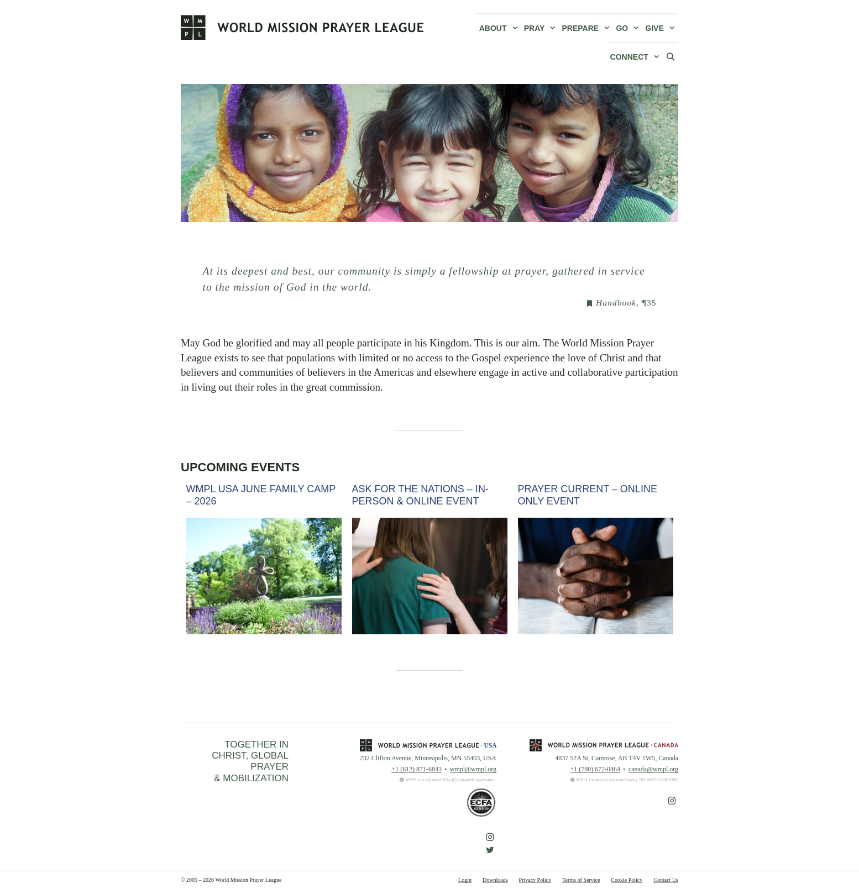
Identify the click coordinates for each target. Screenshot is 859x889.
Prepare (588, 28)
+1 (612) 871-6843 (416, 769)
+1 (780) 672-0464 (595, 769)
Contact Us (665, 880)
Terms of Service (581, 880)
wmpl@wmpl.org (473, 769)
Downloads (495, 880)
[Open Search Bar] (670, 56)
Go (629, 28)
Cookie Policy (626, 880)
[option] (264, 558)
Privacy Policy (535, 880)
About (500, 28)
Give (661, 28)
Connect (636, 57)
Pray (541, 28)
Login (465, 880)
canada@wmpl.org (653, 769)
